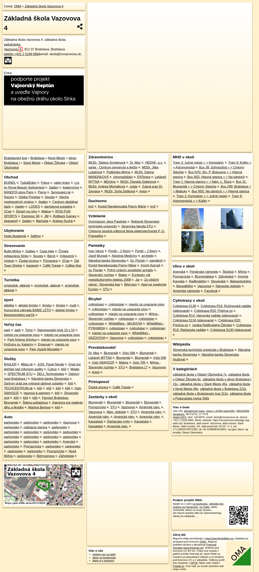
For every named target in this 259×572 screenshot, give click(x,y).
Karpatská (95, 421)
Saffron (35, 236)
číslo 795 (139, 362)
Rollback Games (64, 216)
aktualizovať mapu (194, 410)
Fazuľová (210, 291)
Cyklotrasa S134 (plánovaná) (193, 320)
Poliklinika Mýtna (118, 172)
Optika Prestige (29, 197)
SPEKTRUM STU (20, 374)
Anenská (69, 441)
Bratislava (37, 158)
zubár (134, 186)
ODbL (203, 541)
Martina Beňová (39, 407)
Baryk (51, 256)
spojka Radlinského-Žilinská (212, 325)
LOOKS (34, 206)
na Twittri (205, 506)
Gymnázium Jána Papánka (107, 221)
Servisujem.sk (61, 192)
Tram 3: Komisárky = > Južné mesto (201, 196)
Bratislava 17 (138, 367)
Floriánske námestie (204, 271)
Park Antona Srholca (22, 339)
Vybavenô (67, 256)
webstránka (12, 44)
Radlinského (197, 281)
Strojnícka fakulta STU (137, 226)
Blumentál (111, 353)
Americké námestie (186, 291)
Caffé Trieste (52, 265)
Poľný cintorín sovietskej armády (130, 270)
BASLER (10, 364)
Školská (228, 271)
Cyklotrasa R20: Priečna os (213, 310)
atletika (9, 305)
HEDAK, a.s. (154, 162)
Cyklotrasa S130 (184, 306)
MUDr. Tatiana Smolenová (106, 162)
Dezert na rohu (26, 211)
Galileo (30, 251)
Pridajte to (178, 566)
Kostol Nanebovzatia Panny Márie (122, 206)
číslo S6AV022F (103, 362)
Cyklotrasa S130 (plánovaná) (230, 330)
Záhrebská (66, 456)
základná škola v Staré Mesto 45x (203, 384)
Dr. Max (135, 162)
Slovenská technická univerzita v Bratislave (203, 350)
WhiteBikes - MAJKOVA (125, 323)
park (7, 330)
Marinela (42, 221)
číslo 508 (159, 357)
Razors (9, 197)
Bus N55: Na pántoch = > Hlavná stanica (220, 191)
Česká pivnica (29, 260)
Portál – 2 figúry (119, 251)
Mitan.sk (27, 364)
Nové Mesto (56, 158)
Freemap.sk (205, 143)
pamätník (156, 260)
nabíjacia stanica (35, 427)
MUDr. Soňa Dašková (119, 191)
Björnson (130, 284)
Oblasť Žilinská (54, 163)
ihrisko (47, 305)
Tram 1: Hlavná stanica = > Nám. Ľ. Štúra (202, 181)
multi (73, 305)
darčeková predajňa (58, 206)
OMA (17, 6)
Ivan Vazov (96, 251)
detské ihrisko (28, 305)
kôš (63, 369)
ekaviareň (11, 221)
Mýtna (242, 271)
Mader (75, 369)
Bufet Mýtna (12, 251)
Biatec (123, 275)
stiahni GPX (179, 417)
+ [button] (94, 9)
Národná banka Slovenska (50, 378)
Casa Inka (47, 251)
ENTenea (143, 177)
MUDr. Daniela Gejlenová (138, 181)
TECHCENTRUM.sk (18, 388)
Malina (46, 211)
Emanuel (44, 344)
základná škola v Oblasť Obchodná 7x (200, 374)
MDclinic (110, 181)
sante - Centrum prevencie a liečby (112, 167)
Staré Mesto (31, 163)
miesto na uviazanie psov (22, 335)
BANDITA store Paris (18, 192)
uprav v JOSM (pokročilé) (220, 410)
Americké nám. (149, 407)
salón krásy (62, 182)
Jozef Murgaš (97, 256)
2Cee (8, 211)
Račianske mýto (118, 421)
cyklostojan (96, 304)
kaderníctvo (71, 187)
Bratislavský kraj (15, 158)
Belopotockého (240, 281)
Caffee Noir (73, 265)
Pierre (42, 192)
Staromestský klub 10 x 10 (56, 330)
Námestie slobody (228, 286)
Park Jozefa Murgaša (44, 349)
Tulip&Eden (28, 182)
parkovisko (11, 422)
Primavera (50, 260)
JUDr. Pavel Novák (50, 364)
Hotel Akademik (15, 236)
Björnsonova (46, 456)
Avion (143, 191)
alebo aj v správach (103, 560)
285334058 (242, 410)
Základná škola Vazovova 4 (44, 6)
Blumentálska (204, 276)
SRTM (194, 562)
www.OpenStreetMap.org (219, 538)
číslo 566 (128, 353)
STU (106, 289)
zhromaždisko (123, 177)
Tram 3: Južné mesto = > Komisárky (198, 162)
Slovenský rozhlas (101, 275)
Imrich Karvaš (150, 265)
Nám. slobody (116, 412)
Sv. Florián (137, 260)
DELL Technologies (50, 374)
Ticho (29, 330)
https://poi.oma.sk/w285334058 (235, 143)
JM (46, 216)
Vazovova (13, 49)
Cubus (52, 369)
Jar (137, 279)
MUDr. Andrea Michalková (106, 186)
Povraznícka (32, 446)
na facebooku (200, 503)
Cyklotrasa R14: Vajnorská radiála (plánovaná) (206, 315)
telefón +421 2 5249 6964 (22, 54)
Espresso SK (30, 216)
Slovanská (218, 281)
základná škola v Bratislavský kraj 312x (200, 393)
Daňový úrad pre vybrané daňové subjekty (34, 383)
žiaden (53, 187)
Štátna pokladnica (35, 402)
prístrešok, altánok (17, 285)
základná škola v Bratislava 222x (223, 389)
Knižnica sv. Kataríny (18, 344)
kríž (90, 206)
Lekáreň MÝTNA (100, 357)
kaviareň (32, 265)
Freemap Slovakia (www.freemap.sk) (194, 546)
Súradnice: (179, 414)
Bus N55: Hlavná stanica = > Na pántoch (216, 177)
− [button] (94, 16)
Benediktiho (184, 286)
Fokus (45, 182)
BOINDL (10, 182)
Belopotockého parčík (19, 315)
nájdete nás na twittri (104, 554)
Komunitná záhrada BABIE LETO (27, 310)
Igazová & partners (36, 393)
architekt (147, 256)
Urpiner (9, 260)
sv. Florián (95, 270)
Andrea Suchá (63, 221)
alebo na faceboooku (104, 557)
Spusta (50, 197)
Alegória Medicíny (124, 256)
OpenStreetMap (184, 143)
